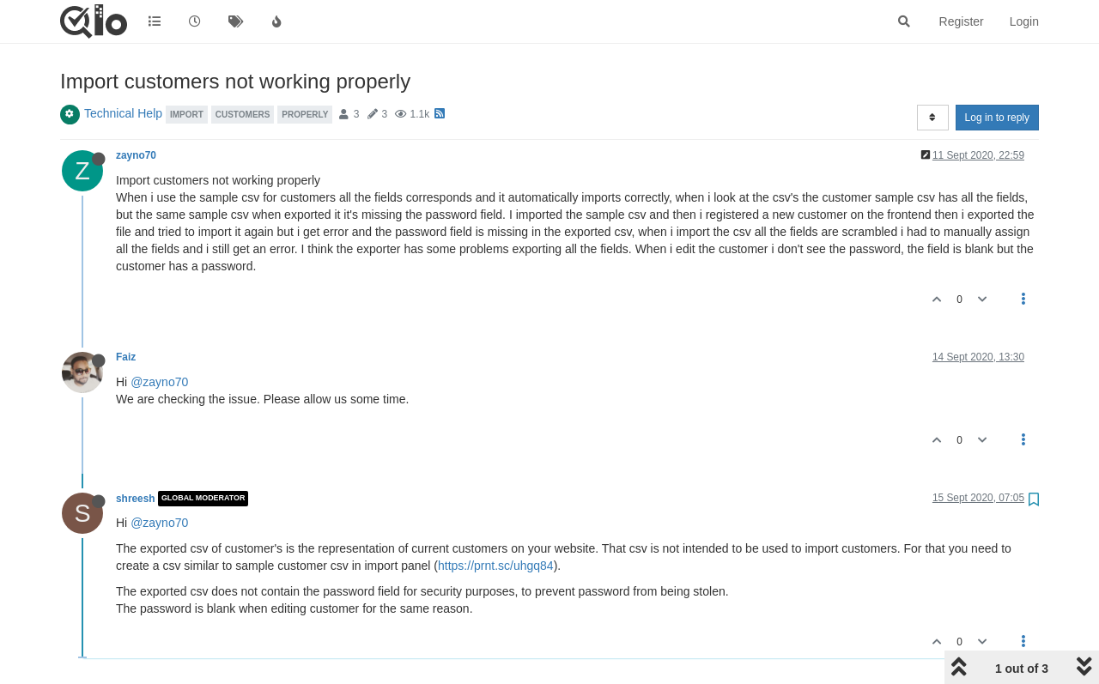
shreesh (135, 499)
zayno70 (136, 155)
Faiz (126, 357)
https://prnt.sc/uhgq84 (496, 565)
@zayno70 (159, 382)
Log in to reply (997, 118)
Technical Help (123, 113)
